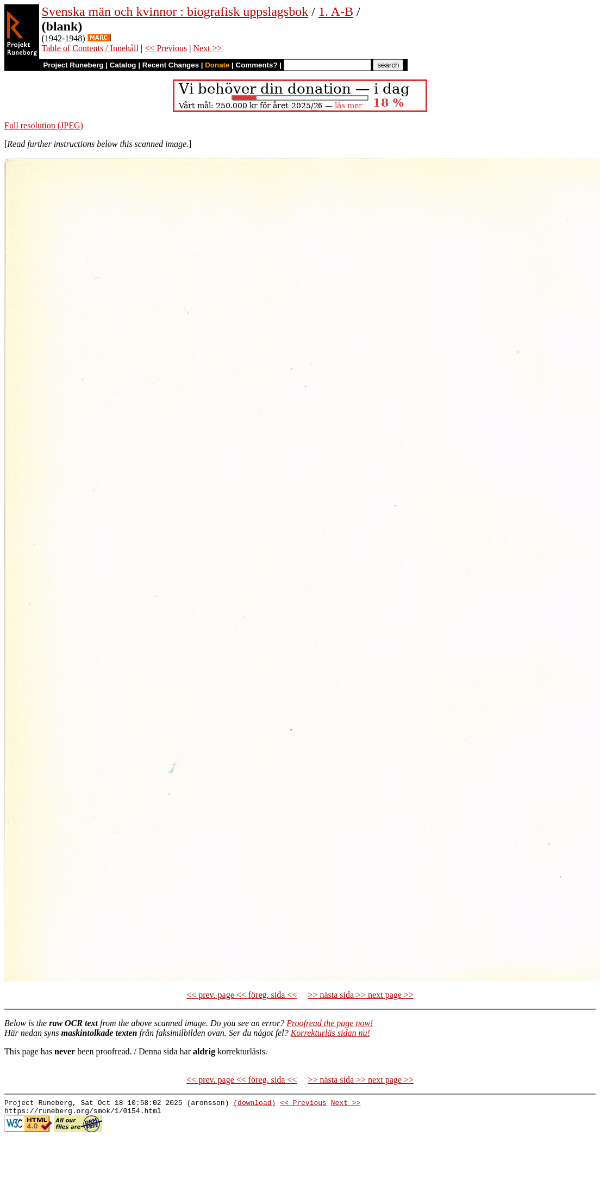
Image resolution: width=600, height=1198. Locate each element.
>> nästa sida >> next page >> (361, 994)
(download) (254, 1104)
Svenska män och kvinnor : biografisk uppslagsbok (175, 11)
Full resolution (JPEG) (43, 125)
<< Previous (166, 48)
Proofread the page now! (329, 1023)
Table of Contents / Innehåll (90, 48)
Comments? (257, 65)
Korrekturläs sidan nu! (330, 1033)
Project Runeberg (73, 65)
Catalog (123, 65)
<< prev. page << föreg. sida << (241, 994)
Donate (217, 65)
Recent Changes (170, 65)
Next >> (207, 48)
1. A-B (335, 11)
